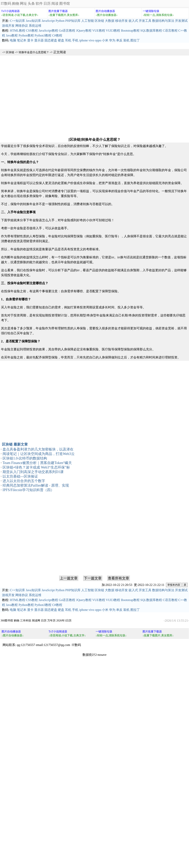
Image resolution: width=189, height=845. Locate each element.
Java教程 (12, 35)
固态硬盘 (50, 40)
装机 (126, 40)
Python (60, 20)
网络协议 (21, 25)
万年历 (51, 620)
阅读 (54, 3)
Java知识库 (33, 20)
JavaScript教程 (48, 30)
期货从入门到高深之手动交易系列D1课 (33, 472)
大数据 (109, 20)
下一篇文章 (93, 578)
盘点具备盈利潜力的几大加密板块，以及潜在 (38, 449)
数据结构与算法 (163, 20)
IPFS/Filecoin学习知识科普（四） (28, 490)
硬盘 (61, 40)
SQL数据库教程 (151, 30)
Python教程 (26, 35)
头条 (31, 3)
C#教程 (57, 35)
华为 (112, 40)
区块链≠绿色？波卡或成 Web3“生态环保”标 (36, 467)
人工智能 (87, 20)
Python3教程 (43, 35)
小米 (105, 40)
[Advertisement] (94, 96)
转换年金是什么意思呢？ (34, 52)
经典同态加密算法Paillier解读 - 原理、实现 (36, 485)
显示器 (39, 40)
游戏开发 (8, 25)
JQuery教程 (83, 30)
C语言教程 (170, 30)
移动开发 (121, 20)
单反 (119, 40)
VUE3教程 (113, 30)
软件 (39, 3)
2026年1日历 (63, 620)
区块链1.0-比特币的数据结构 (25, 458)
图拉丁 (135, 40)
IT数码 (6, 3)
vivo (91, 40)
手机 (75, 40)
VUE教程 (98, 30)
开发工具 (145, 20)
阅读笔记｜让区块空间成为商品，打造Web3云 (39, 454)
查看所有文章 (118, 578)
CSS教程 (32, 30)
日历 (47, 3)
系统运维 (35, 25)
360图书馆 (7, 620)
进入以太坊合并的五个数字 (24, 481)
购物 (15, 3)
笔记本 (21, 40)
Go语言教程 (67, 30)
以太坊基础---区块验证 (20, 476)
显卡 (30, 40)
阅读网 (36, 620)
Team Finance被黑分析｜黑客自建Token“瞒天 (37, 463)
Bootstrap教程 (130, 30)
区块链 (99, 20)
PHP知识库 (73, 20)
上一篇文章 (69, 578)
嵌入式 (133, 20)
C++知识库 (17, 20)
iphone (83, 40)
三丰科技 (25, 620)
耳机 (68, 40)
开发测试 (181, 20)
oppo (98, 40)
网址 (23, 3)
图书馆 (64, 3)
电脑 (13, 40)
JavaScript (48, 20)
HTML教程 (17, 30)
